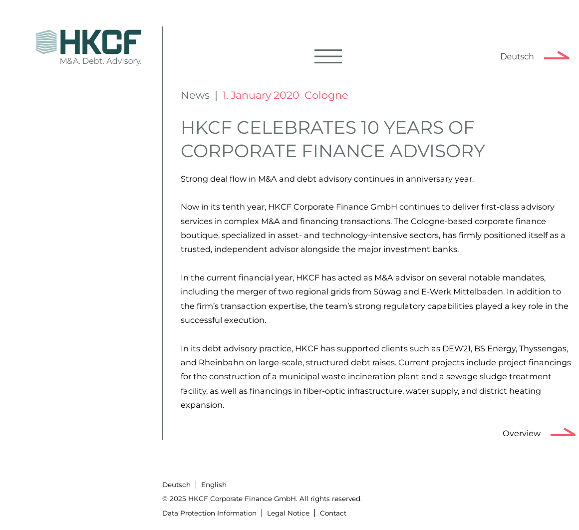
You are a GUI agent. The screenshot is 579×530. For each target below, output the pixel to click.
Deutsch (517, 56)
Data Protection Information (209, 513)
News (195, 95)
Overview (522, 433)
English (214, 485)
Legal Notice (288, 513)
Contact (333, 513)
